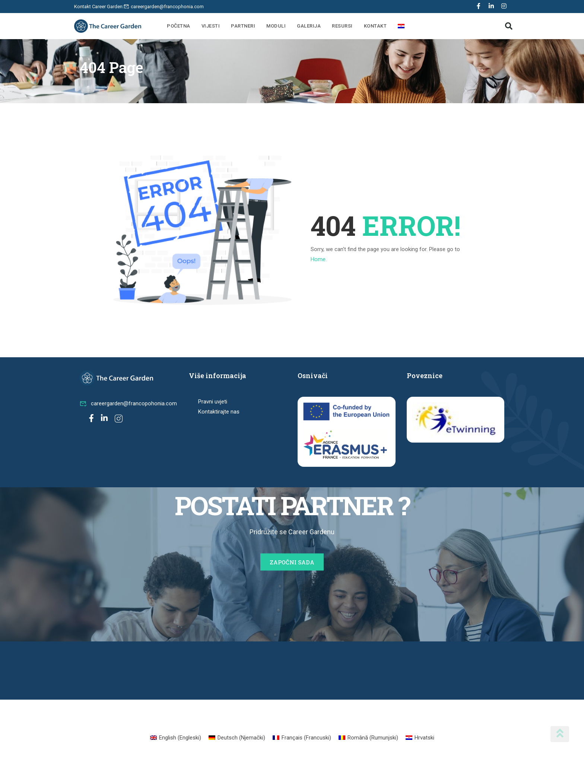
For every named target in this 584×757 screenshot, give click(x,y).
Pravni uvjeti (212, 401)
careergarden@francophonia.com (167, 6)
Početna (178, 26)
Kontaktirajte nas (218, 411)
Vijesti (210, 26)
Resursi (342, 26)
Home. (319, 259)
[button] (508, 26)
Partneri (243, 26)
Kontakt (375, 26)
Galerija (309, 26)
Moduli (276, 26)
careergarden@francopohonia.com (128, 403)
